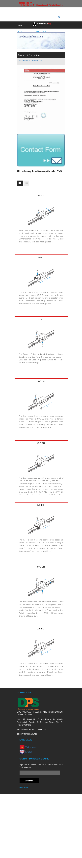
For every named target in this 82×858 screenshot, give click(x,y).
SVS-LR (41, 257)
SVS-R (41, 195)
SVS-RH (41, 443)
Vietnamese (30, 746)
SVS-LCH (41, 628)
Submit (29, 780)
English (28, 751)
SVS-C (41, 319)
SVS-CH (41, 567)
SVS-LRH (41, 505)
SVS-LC (41, 381)
